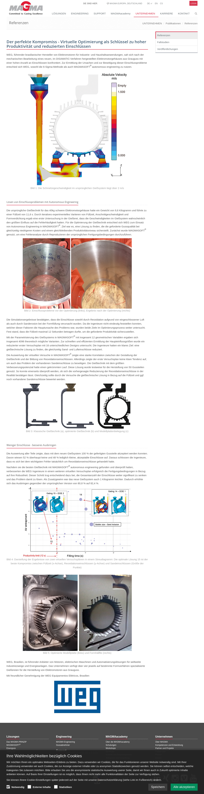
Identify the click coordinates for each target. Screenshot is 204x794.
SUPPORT (100, 13)
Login (193, 3)
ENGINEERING (80, 13)
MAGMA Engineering (65, 742)
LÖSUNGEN (59, 13)
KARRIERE (166, 13)
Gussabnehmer (63, 745)
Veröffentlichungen (167, 49)
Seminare (110, 751)
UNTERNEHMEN (145, 13)
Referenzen (191, 23)
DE (149, 3)
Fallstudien (163, 42)
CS (161, 3)
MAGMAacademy (121, 13)
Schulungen (111, 745)
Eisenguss (11, 748)
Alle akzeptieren (184, 788)
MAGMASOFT (14, 745)
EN (156, 3)
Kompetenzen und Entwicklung (169, 745)
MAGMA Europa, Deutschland (126, 3)
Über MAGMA (161, 742)
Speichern (158, 788)
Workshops (111, 748)
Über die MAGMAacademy (118, 742)
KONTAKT (184, 13)
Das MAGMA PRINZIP (17, 742)
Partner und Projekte (164, 748)
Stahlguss (11, 751)
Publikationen (173, 23)
